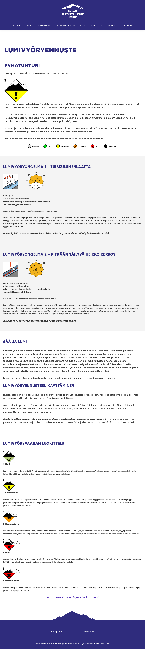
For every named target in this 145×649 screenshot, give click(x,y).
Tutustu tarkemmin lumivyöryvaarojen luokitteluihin (72, 597)
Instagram (56, 631)
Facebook (88, 631)
